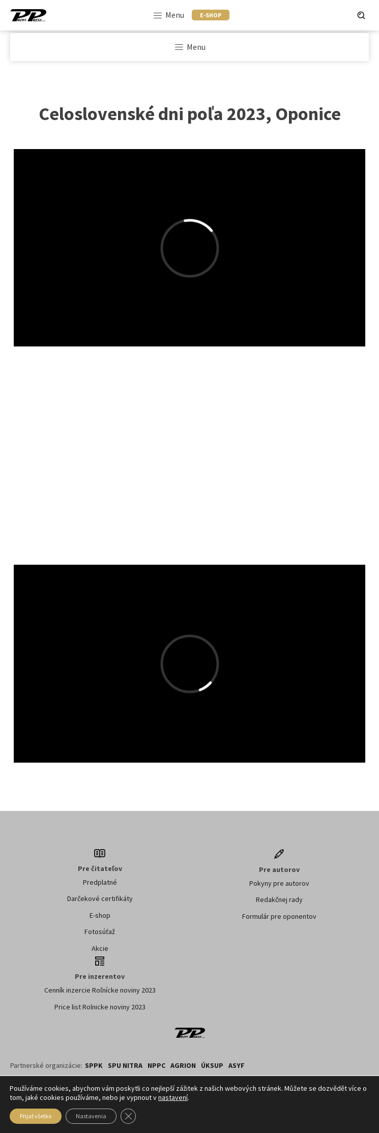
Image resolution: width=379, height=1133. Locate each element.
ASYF (236, 1065)
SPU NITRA (125, 1065)
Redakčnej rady (279, 899)
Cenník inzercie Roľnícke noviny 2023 (100, 990)
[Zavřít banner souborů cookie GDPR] (128, 1116)
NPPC (156, 1065)
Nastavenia (91, 1116)
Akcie (100, 948)
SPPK (94, 1065)
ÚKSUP (212, 1065)
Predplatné (100, 882)
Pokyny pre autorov (279, 883)
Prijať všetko (35, 1116)
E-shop (100, 915)
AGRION (183, 1065)
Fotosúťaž (99, 931)
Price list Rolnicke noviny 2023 (99, 1006)
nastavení (173, 1097)
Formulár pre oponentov (279, 916)
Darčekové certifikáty (100, 898)
